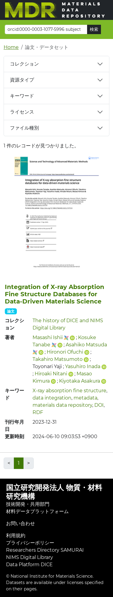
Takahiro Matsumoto (58, 359)
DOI (99, 405)
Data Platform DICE (29, 564)
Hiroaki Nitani (51, 374)
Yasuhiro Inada (82, 366)
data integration (52, 398)
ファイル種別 (24, 128)
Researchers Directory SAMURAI (45, 550)
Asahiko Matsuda (86, 345)
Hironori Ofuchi (65, 352)
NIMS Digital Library (29, 557)
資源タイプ (22, 80)
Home (11, 47)
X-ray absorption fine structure (69, 390)
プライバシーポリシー (30, 543)
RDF (38, 412)
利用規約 (15, 535)
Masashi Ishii (48, 337)
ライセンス (22, 112)
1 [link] (19, 463)
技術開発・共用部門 (27, 504)
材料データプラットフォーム (37, 511)
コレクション (24, 64)
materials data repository (62, 405)
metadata (85, 398)
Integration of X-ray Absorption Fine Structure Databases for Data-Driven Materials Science (54, 294)
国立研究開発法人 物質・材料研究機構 (54, 492)
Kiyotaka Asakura (79, 381)
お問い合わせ (20, 523)
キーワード (22, 96)
